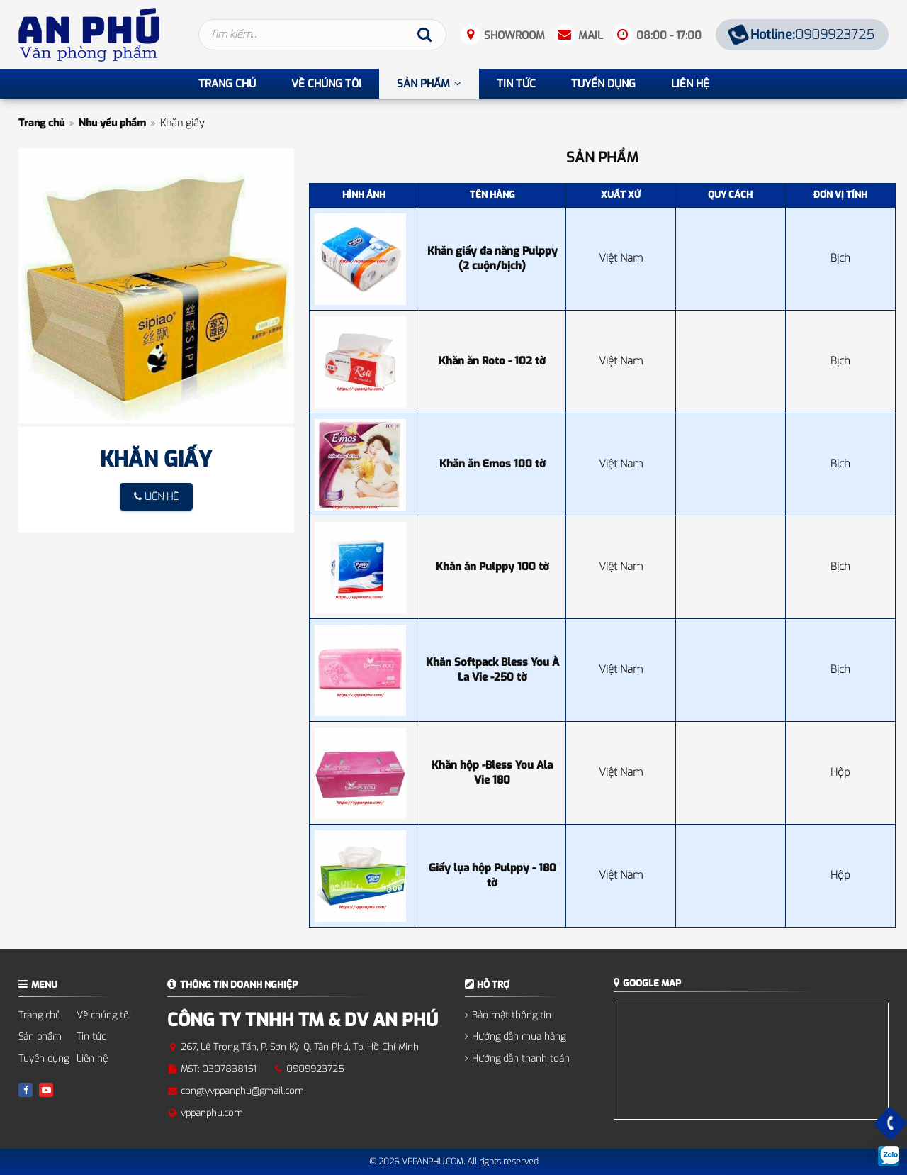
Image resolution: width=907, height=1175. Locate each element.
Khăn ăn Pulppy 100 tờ (492, 566)
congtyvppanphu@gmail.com (242, 1091)
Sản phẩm (40, 1036)
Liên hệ (92, 1058)
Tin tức (91, 1036)
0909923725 (801, 35)
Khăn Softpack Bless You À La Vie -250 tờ (492, 669)
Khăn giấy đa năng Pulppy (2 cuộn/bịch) (492, 258)
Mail (590, 35)
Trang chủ (41, 123)
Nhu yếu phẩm (112, 123)
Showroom (514, 35)
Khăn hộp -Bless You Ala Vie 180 (492, 772)
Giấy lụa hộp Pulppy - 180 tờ (492, 875)
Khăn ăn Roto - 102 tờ (492, 361)
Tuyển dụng (43, 1058)
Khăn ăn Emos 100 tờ (492, 464)
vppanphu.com (212, 1113)
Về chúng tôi (104, 1015)
